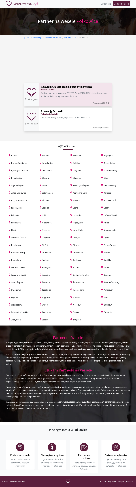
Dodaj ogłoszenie (121, 3)
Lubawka (15, 215)
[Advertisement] (68, 60)
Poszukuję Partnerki (52, 111)
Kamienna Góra (80, 192)
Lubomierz (78, 215)
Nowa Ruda (78, 230)
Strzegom (46, 267)
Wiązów (76, 297)
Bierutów (77, 155)
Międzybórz (47, 222)
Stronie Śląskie (18, 267)
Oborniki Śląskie (18, 237)
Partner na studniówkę (84, 456)
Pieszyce (77, 245)
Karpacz (107, 192)
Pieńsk (45, 245)
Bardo (14, 155)
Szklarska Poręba (81, 275)
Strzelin (76, 267)
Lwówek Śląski (110, 215)
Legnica (45, 207)
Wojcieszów (16, 304)
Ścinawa (107, 275)
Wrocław (76, 304)
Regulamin (112, 481)
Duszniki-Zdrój (110, 170)
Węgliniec (46, 297)
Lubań (106, 207)
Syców (106, 267)
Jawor (45, 185)
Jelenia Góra (47, 192)
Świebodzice (78, 282)
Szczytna (46, 275)
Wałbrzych (108, 289)
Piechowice (16, 245)
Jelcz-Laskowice (18, 192)
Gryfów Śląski (17, 185)
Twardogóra (78, 289)
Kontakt (103, 481)
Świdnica (46, 282)
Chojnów (77, 170)
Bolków (76, 163)
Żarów (45, 319)
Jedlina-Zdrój (110, 185)
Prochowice (78, 252)
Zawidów (108, 304)
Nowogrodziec (110, 230)
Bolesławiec (47, 163)
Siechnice (77, 260)
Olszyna (76, 237)
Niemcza (46, 230)
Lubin (44, 215)
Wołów (45, 304)
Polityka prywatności (125, 481)
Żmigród (77, 319)
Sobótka (107, 260)
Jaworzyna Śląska (81, 185)
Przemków (16, 260)
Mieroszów (16, 222)
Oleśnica (46, 237)
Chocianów (47, 170)
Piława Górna (110, 245)
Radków (45, 260)
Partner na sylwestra (115, 455)
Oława (106, 237)
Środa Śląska (17, 282)
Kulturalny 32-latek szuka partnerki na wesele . (67, 86)
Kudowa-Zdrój (110, 200)
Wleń (106, 297)
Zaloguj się (106, 3)
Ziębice (76, 312)
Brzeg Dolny (109, 163)
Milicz (106, 222)
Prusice (107, 252)
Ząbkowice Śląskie (19, 312)
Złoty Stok (16, 319)
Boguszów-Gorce (19, 163)
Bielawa (45, 155)
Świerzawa (16, 289)
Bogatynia (108, 155)
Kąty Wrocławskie (19, 200)
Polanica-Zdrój (18, 252)
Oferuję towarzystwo (52, 455)
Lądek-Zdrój (16, 207)
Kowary (76, 200)
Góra (106, 178)
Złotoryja (108, 312)
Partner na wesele (20, 455)
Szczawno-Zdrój (18, 275)
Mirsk (13, 230)
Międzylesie (78, 222)
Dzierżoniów (16, 178)
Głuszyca (77, 178)
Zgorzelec (46, 312)
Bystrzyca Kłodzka (19, 170)
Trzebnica (46, 289)
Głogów (45, 178)
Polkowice (46, 252)
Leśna (75, 207)
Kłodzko (45, 200)
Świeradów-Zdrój (111, 282)
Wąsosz (14, 297)
